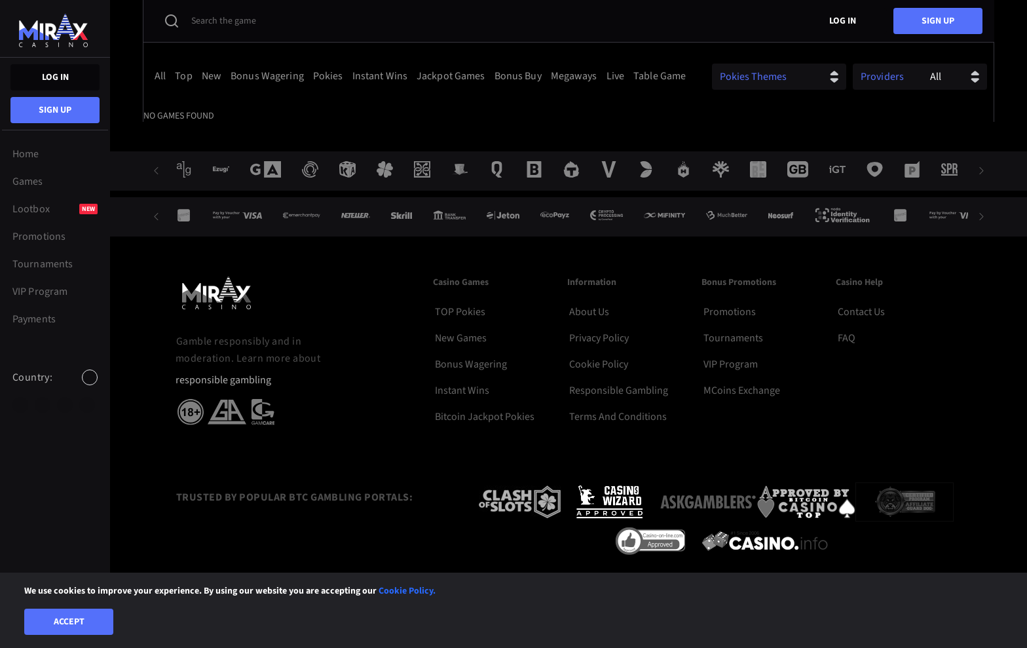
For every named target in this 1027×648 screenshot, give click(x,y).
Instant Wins (462, 390)
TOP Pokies (460, 312)
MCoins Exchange (741, 390)
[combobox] (55, 388)
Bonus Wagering (471, 364)
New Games (461, 338)
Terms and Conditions (618, 417)
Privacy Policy (599, 338)
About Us (589, 312)
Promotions (729, 312)
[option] (20, 405)
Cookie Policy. (407, 591)
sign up (55, 110)
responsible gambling (223, 380)
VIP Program (730, 364)
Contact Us (861, 312)
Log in (55, 77)
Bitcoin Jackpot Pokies (484, 417)
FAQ (846, 338)
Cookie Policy (598, 364)
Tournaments (733, 338)
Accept (69, 621)
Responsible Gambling (618, 390)
